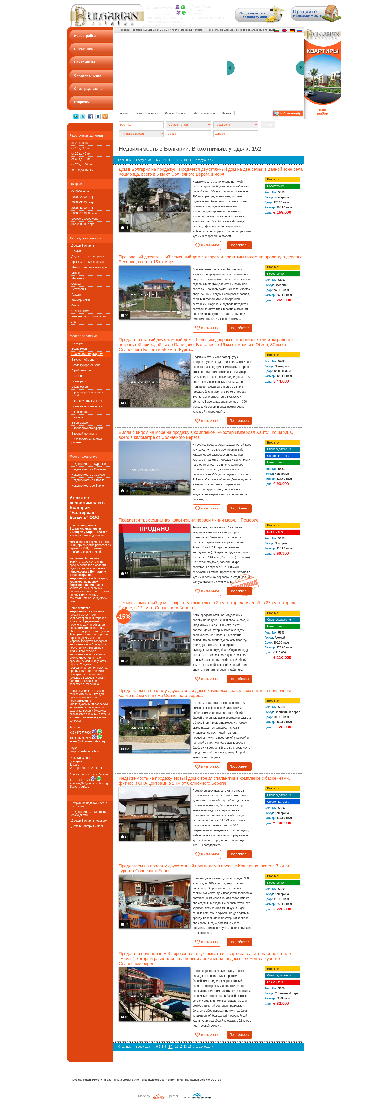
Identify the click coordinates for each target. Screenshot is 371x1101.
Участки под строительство (89, 316)
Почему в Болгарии (146, 113)
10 (170, 160)
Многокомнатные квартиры (89, 267)
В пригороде (79, 422)
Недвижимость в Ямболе (87, 480)
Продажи (124, 29)
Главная (123, 113)
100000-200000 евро (84, 218)
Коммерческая (81, 300)
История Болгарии (176, 113)
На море (77, 343)
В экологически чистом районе (86, 440)
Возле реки (78, 381)
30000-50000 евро (83, 207)
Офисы (76, 283)
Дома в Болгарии (82, 245)
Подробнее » (239, 245)
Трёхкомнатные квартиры (88, 262)
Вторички (273, 179)
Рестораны (78, 289)
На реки (76, 376)
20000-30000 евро (83, 202)
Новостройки (275, 186)
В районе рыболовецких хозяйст (87, 394)
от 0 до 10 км (79, 142)
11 (176, 160)
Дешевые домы (154, 29)
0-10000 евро (80, 191)
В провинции (79, 411)
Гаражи (76, 294)
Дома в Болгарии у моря (87, 826)
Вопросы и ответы (192, 29)
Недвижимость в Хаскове (88, 474)
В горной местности (84, 433)
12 (180, 160)
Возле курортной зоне (85, 365)
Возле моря (79, 348)
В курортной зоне (82, 359)
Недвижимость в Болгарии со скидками (88, 813)
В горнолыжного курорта (87, 428)
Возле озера (79, 386)
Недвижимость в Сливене (88, 469)
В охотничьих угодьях (87, 354)
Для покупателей (204, 113)
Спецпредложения (279, 449)
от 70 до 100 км (81, 164)
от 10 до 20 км (80, 148)
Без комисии (275, 532)
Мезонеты (78, 272)
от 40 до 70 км (80, 159)
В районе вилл (81, 370)
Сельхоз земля (81, 311)
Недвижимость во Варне (87, 485)
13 (185, 160)
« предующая (142, 160)
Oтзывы (226, 113)
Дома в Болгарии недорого (89, 820)
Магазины (77, 278)
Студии (76, 251)
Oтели (75, 305)
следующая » (204, 160)
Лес (73, 321)
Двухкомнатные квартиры (88, 256)
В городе (77, 417)
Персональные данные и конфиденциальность (233, 29)
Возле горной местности (87, 406)
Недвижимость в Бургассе (88, 464)
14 (189, 160)
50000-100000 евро (84, 213)
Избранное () (290, 113)
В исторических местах (86, 401)
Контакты (270, 29)
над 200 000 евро (82, 224)
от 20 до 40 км (80, 153)
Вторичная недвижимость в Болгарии (89, 804)
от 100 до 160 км (82, 170)
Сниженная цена (278, 455)
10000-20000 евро (83, 197)
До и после (172, 29)
